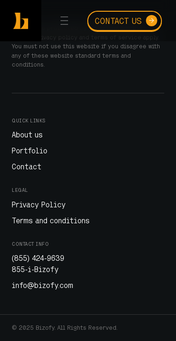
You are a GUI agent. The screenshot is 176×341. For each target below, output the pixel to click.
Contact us (126, 20)
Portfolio (29, 150)
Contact (26, 166)
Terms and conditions (51, 220)
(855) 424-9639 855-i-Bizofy (38, 263)
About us (27, 134)
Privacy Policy (39, 204)
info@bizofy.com (42, 285)
